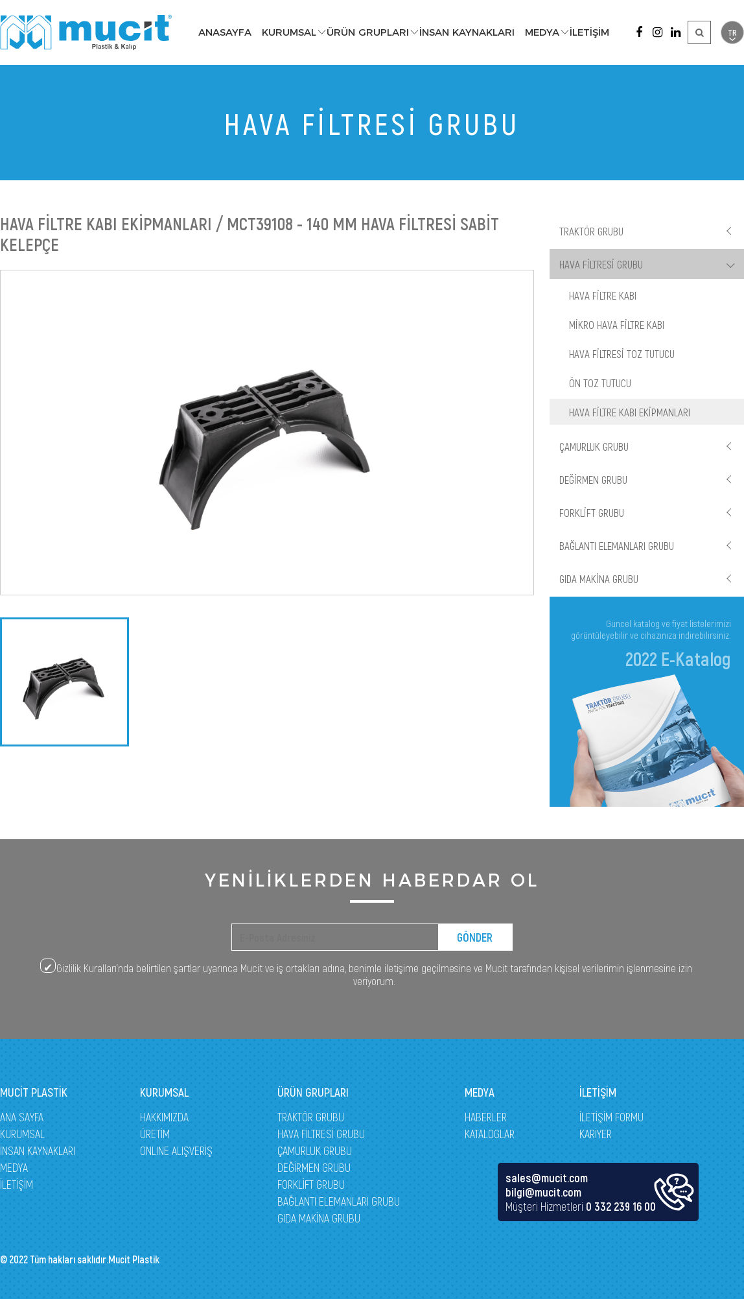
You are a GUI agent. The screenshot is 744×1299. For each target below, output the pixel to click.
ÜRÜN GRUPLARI (368, 32)
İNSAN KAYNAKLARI (467, 32)
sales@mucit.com (547, 1178)
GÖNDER (475, 937)
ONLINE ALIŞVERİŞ (176, 1150)
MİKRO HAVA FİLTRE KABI (616, 324)
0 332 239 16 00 (621, 1206)
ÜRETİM (155, 1133)
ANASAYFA (224, 32)
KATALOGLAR (490, 1133)
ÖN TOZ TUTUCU (600, 382)
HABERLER (486, 1117)
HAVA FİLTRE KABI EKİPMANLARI (629, 411)
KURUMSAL (289, 32)
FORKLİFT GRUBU (591, 512)
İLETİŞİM (589, 32)
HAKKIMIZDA (164, 1117)
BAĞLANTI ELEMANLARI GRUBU (616, 545)
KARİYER (595, 1133)
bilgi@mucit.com (543, 1192)
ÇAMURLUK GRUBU (594, 446)
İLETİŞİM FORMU (611, 1117)
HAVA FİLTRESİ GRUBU (601, 263)
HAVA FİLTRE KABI (602, 295)
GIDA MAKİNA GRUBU (598, 578)
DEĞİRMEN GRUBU (593, 479)
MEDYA (542, 32)
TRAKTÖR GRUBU (591, 230)
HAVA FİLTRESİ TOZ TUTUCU (622, 353)
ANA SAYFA (21, 1117)
